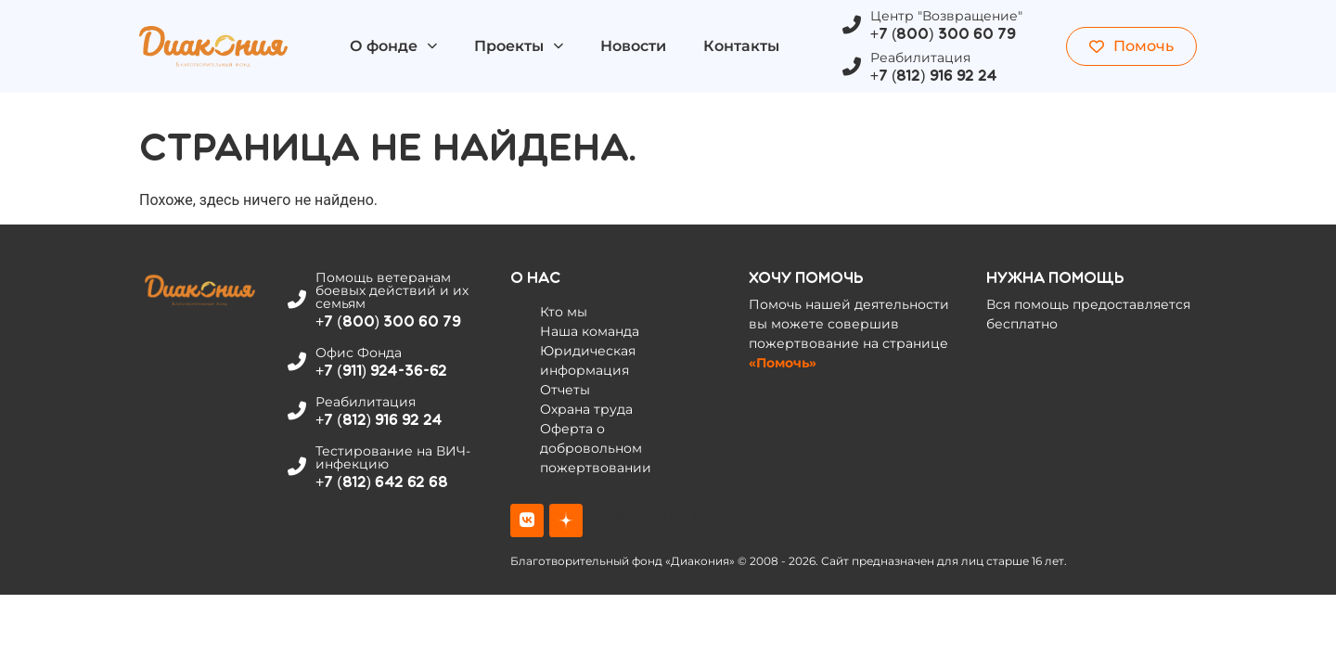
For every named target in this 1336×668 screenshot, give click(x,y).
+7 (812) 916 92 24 (933, 76)
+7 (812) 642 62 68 (381, 482)
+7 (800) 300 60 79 (943, 34)
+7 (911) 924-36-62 (381, 371)
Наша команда (589, 331)
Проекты (518, 46)
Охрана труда (586, 409)
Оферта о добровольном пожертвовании (595, 448)
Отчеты (565, 389)
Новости (633, 46)
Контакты (741, 46)
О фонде (393, 46)
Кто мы (563, 311)
